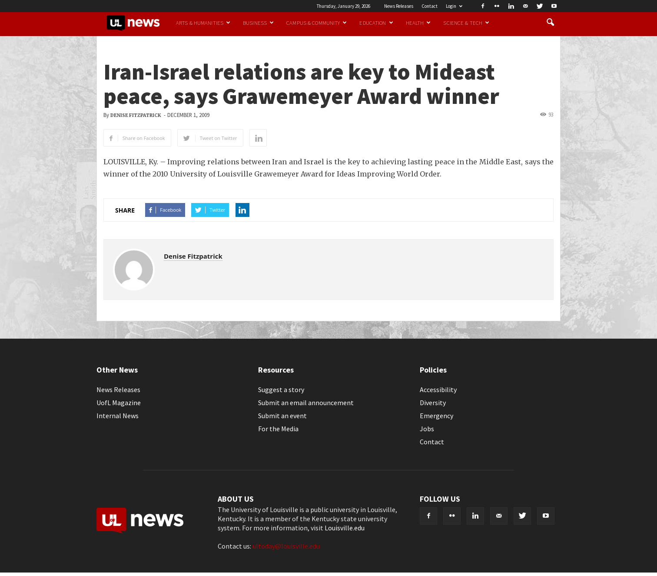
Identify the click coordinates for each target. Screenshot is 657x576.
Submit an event (282, 415)
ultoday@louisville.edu (286, 546)
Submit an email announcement (306, 402)
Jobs (427, 428)
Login (454, 6)
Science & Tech (466, 22)
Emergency (436, 415)
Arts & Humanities (203, 22)
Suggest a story (281, 389)
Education (376, 22)
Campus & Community (316, 22)
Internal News (117, 415)
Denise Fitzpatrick (135, 115)
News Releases (398, 6)
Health (418, 22)
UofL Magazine (118, 402)
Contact (429, 6)
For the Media (278, 428)
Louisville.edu (345, 527)
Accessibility (438, 389)
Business (258, 22)
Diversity (433, 402)
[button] (550, 22)
